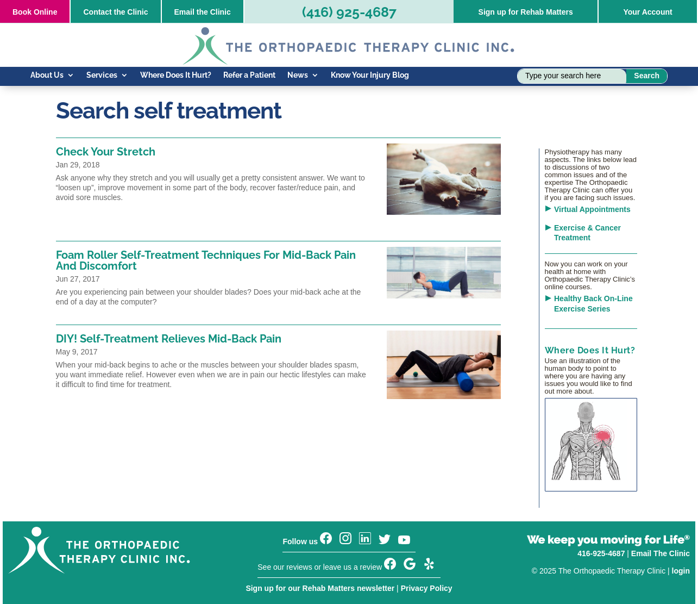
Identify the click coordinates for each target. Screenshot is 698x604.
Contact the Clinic (115, 12)
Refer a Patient (249, 75)
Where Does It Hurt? (175, 75)
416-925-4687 (601, 553)
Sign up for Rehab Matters (526, 12)
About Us (47, 75)
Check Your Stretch (105, 151)
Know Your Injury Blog (370, 75)
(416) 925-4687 (349, 12)
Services (101, 75)
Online (34, 12)
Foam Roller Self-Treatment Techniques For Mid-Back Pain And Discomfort (206, 260)
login (681, 570)
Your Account (647, 12)
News (297, 75)
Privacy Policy (426, 588)
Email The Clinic (660, 553)
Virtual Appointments (592, 209)
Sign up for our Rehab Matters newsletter (320, 588)
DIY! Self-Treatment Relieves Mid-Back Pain (168, 338)
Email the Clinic (202, 12)
